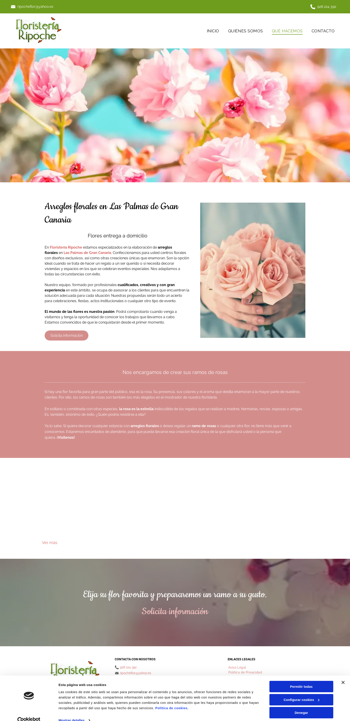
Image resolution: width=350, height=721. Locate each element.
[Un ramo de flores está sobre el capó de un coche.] (141, 506)
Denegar (301, 704)
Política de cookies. (171, 700)
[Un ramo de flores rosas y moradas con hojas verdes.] (274, 506)
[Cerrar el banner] (343, 674)
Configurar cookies (301, 692)
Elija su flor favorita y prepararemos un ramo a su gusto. (175, 594)
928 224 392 (326, 6)
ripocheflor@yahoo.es (35, 6)
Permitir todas (301, 678)
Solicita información (175, 611)
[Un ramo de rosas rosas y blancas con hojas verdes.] (75, 506)
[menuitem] (213, 30)
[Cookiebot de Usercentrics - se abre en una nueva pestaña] (28, 712)
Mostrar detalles (71, 712)
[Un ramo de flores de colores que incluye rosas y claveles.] (208, 506)
